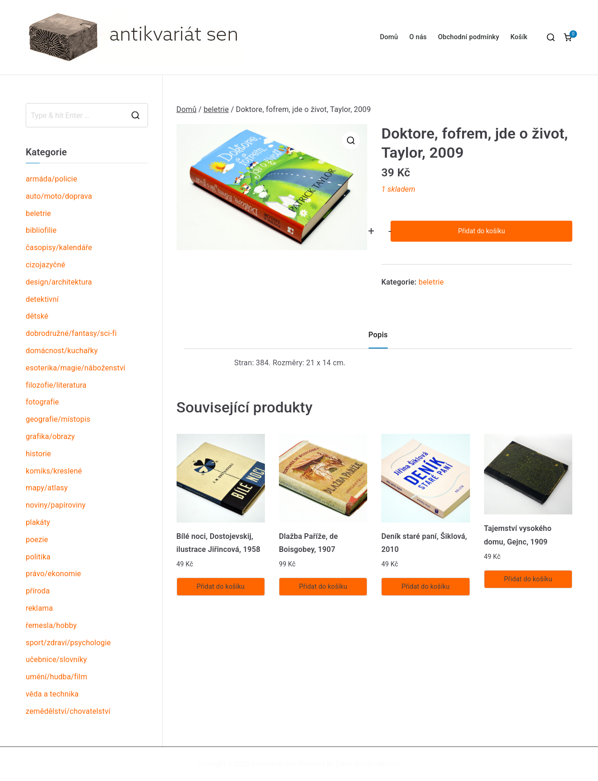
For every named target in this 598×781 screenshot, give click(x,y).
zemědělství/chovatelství (68, 711)
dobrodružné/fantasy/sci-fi (71, 333)
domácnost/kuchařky (62, 350)
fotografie (42, 401)
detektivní (42, 299)
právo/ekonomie (53, 573)
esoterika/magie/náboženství (75, 367)
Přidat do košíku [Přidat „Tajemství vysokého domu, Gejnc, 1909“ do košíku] (528, 579)
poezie (37, 539)
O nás (418, 37)
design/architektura (59, 282)
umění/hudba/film (56, 676)
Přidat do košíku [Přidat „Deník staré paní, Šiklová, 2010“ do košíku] (425, 586)
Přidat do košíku (481, 231)
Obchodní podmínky (468, 37)
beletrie (216, 109)
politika (38, 556)
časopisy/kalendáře (59, 247)
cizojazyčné (45, 264)
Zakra (343, 763)
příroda (38, 590)
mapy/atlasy (47, 487)
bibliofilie (41, 230)
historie (38, 453)
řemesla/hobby (51, 625)
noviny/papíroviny (55, 505)
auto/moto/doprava (59, 196)
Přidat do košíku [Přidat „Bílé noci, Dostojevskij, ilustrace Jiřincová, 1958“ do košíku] (221, 586)
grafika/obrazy (50, 436)
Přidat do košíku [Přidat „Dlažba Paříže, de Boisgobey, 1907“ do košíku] (323, 586)
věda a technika (52, 694)
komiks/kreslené (54, 471)
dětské (37, 316)
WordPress (383, 763)
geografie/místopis (58, 419)
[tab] (378, 338)
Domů (389, 37)
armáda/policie (51, 178)
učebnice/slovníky (56, 659)
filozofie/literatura (56, 385)
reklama (39, 608)
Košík (518, 37)
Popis (378, 334)
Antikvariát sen (273, 763)
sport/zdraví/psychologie (68, 642)
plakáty (38, 522)
